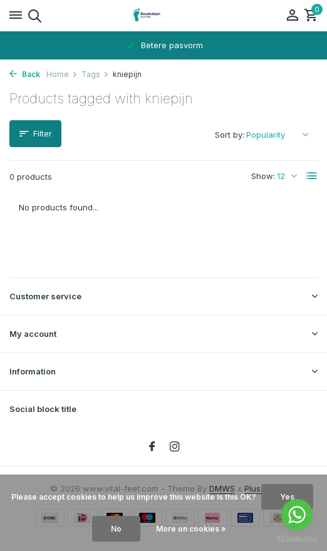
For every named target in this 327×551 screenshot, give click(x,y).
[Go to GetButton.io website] (297, 538)
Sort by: (229, 135)
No (116, 528)
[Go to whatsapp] (297, 514)
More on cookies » (191, 528)
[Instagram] (175, 447)
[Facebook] (152, 447)
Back (24, 74)
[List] (312, 176)
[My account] (292, 16)
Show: (263, 176)
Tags (95, 74)
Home (62, 74)
